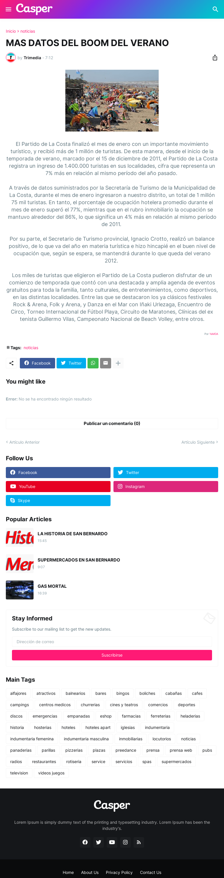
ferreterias (160, 715)
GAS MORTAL (52, 586)
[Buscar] (216, 9)
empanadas (78, 715)
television (19, 772)
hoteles (68, 727)
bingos (122, 693)
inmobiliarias (130, 738)
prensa (153, 750)
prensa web (181, 750)
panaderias (21, 750)
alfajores (18, 693)
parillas (48, 750)
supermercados (176, 761)
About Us (90, 872)
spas (146, 761)
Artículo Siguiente (198, 442)
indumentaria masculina (86, 738)
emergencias (45, 715)
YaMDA (213, 333)
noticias (27, 31)
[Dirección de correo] (112, 641)
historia (17, 727)
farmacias (131, 715)
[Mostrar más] (118, 363)
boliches (147, 693)
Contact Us (150, 872)
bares (100, 693)
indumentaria (157, 727)
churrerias (90, 704)
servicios (124, 761)
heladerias (190, 715)
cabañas (173, 693)
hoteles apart (98, 727)
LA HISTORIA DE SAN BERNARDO (73, 533)
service (98, 761)
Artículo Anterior (24, 442)
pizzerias (74, 750)
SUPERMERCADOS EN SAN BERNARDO (79, 560)
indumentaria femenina (32, 738)
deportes (186, 704)
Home (68, 872)
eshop (106, 715)
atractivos (45, 693)
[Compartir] (213, 57)
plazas (99, 750)
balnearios (75, 693)
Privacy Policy (119, 872)
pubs (207, 750)
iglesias (128, 727)
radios (16, 761)
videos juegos (51, 772)
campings (19, 704)
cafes (197, 693)
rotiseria (73, 761)
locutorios (162, 738)
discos (16, 715)
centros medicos (55, 704)
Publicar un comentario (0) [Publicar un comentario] (112, 423)
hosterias (42, 727)
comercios (158, 704)
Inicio (11, 31)
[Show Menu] (8, 9)
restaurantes (44, 761)
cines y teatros (124, 704)
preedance (126, 750)
